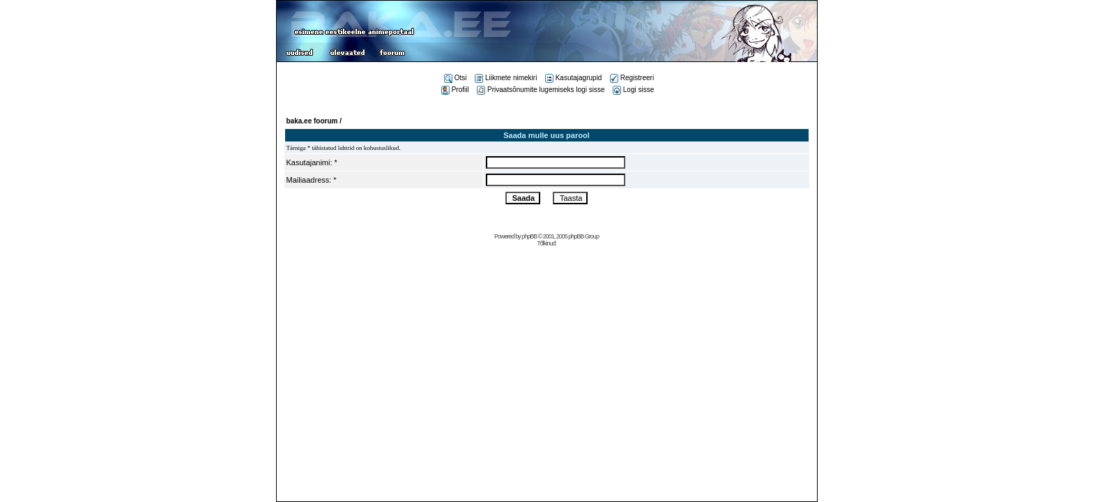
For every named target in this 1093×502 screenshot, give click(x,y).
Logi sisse (633, 89)
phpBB (529, 236)
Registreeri (632, 78)
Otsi (455, 78)
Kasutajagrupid (573, 78)
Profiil (455, 89)
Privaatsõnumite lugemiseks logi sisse (540, 89)
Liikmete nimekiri (506, 78)
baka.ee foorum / (314, 121)
